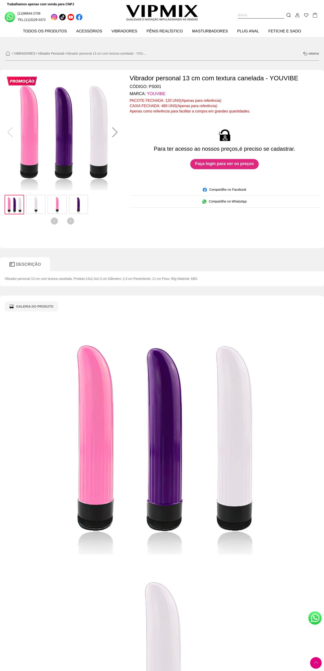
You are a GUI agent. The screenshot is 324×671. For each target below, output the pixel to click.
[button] (115, 132)
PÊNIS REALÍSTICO (164, 31)
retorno (311, 53)
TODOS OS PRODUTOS (45, 31)
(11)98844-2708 (22, 17)
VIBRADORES (124, 31)
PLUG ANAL (248, 31)
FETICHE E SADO (284, 31)
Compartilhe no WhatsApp (224, 202)
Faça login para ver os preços (224, 163)
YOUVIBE (156, 93)
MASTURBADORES (210, 31)
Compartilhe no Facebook (224, 190)
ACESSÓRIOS (89, 31)
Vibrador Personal (51, 53)
